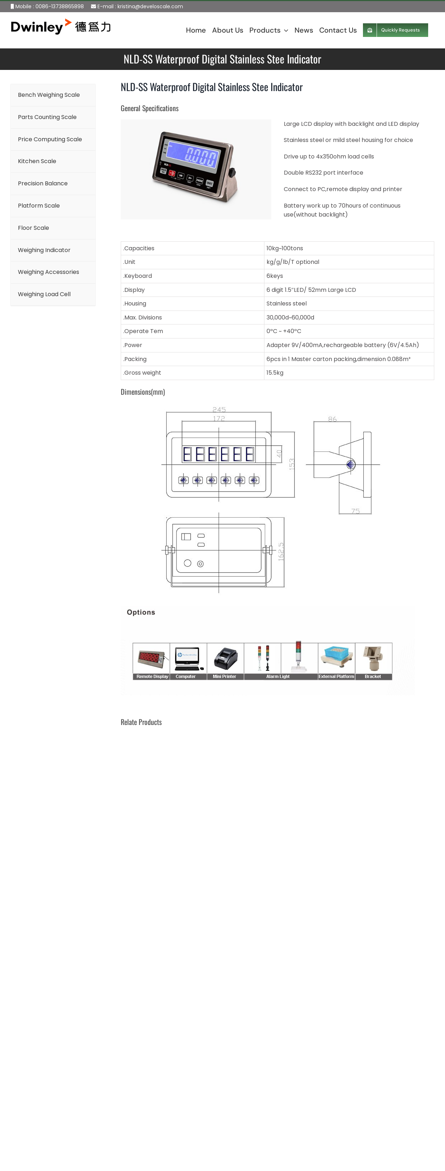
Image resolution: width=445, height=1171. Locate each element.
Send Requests (334, 1158)
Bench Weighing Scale (191, 1048)
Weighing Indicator (186, 1165)
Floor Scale (175, 1148)
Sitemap (15, 1164)
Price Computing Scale (192, 1081)
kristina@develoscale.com (150, 6)
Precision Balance (185, 1115)
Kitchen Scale (179, 1098)
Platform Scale (181, 1131)
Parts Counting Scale (189, 1065)
